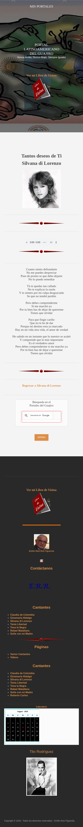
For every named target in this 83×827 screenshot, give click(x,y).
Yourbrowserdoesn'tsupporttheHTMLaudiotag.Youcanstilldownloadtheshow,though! (41, 242)
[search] (41, 415)
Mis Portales (41, 6)
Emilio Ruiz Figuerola (64, 821)
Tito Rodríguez (41, 751)
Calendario (41, 707)
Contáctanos (41, 568)
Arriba (41, 437)
